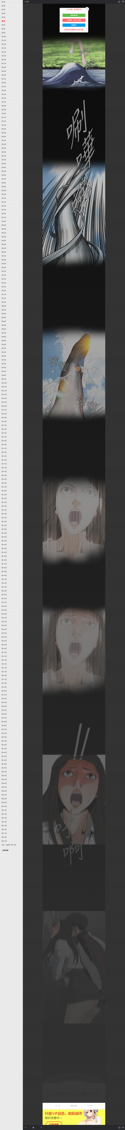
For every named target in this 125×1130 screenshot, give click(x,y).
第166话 (4, 637)
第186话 (4, 714)
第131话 (4, 502)
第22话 (4, 83)
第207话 (4, 795)
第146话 (4, 560)
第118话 (4, 452)
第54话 (4, 206)
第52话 (4, 198)
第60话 (4, 229)
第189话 (4, 725)
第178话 (4, 683)
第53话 (4, 202)
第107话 (4, 410)
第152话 (4, 583)
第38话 (4, 144)
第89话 (4, 340)
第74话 (4, 283)
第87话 (4, 333)
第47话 (4, 179)
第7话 (3, 25)
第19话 (4, 71)
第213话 (4, 818)
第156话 (4, 598)
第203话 (4, 779)
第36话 (4, 136)
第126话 (4, 483)
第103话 (4, 394)
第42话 (4, 160)
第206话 (4, 791)
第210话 (4, 806)
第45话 (4, 171)
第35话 (4, 133)
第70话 (4, 267)
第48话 (4, 183)
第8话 (3, 29)
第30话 (4, 113)
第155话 (4, 594)
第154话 (4, 591)
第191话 (4, 733)
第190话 (4, 729)
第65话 (4, 248)
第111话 (4, 425)
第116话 (4, 444)
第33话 (4, 125)
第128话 (4, 491)
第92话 (4, 352)
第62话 (4, 236)
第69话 (4, 263)
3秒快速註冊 (74, 15)
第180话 (4, 691)
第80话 (4, 306)
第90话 (4, 344)
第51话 (4, 194)
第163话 (4, 625)
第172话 (4, 660)
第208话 (4, 798)
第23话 (4, 86)
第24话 (4, 90)
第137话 (4, 525)
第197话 (4, 756)
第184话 (4, 706)
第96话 (4, 367)
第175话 (4, 671)
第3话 (3, 9)
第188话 (4, 721)
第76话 (4, 290)
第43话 (4, 163)
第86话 (4, 329)
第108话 (4, 414)
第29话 (4, 109)
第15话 (4, 56)
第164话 (4, 629)
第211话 (4, 810)
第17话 (4, 63)
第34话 (4, 129)
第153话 (4, 587)
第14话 (4, 52)
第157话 (4, 602)
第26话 (4, 98)
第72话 (4, 275)
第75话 (4, 287)
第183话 (4, 702)
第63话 (4, 240)
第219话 (4, 841)
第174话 (4, 668)
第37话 (4, 140)
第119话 (4, 456)
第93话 (4, 356)
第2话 (3, 6)
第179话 (4, 687)
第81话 (4, 310)
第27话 (4, 102)
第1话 (3, 2)
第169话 (4, 648)
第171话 (4, 656)
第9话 (3, 32)
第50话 (4, 190)
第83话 (4, 317)
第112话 (4, 429)
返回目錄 (5, 850)
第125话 (4, 479)
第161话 (4, 618)
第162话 (4, 621)
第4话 (3, 13)
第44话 (4, 167)
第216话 (4, 829)
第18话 (4, 67)
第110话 (4, 421)
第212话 (4, 814)
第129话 (4, 494)
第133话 (4, 510)
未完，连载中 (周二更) (9, 845)
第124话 (4, 475)
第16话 (4, 59)
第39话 (4, 148)
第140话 (4, 537)
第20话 (4, 75)
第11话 (4, 40)
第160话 (4, 614)
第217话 (4, 833)
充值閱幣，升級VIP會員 (74, 20)
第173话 (4, 664)
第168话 (4, 645)
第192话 (4, 737)
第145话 (4, 556)
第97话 (4, 371)
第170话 (4, 652)
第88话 (4, 337)
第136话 (4, 521)
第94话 (4, 360)
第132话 (4, 506)
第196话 (4, 752)
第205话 (4, 787)
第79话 (4, 302)
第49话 (4, 186)
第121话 (4, 464)
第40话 (4, 152)
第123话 (4, 471)
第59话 (4, 225)
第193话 (4, 741)
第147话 (4, 564)
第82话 (4, 313)
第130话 (4, 498)
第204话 (4, 783)
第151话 (4, 579)
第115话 (4, 441)
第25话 (4, 94)
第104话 (4, 398)
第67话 (4, 256)
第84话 (4, 321)
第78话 (4, 298)
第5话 (3, 17)
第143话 (4, 548)
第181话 (4, 695)
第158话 (4, 606)
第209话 (4, 802)
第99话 (4, 379)
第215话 (4, 825)
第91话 (4, 348)
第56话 (4, 213)
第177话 (4, 679)
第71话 (4, 271)
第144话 (4, 552)
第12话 (4, 44)
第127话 (4, 487)
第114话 (4, 437)
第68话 (4, 260)
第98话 (4, 375)
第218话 (4, 837)
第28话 (4, 106)
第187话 (4, 718)
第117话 (4, 448)
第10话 (4, 36)
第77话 (4, 294)
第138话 (4, 529)
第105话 (4, 402)
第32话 (4, 121)
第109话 (4, 417)
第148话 (4, 568)
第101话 (4, 387)
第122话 (4, 467)
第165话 (4, 633)
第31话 (4, 117)
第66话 (4, 252)
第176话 (4, 675)
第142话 (4, 544)
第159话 (4, 610)
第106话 (4, 406)
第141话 (4, 541)
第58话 (4, 221)
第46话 (4, 175)
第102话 (4, 390)
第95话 (4, 364)
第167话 (4, 641)
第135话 (4, 517)
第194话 (4, 745)
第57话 (4, 217)
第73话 (4, 279)
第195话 (4, 748)
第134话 (4, 514)
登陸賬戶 (74, 25)
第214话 (4, 822)
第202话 (4, 775)
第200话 (4, 768)
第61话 (4, 233)
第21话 (4, 79)
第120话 (4, 460)
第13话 (4, 48)
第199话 (4, 764)
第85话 (4, 325)
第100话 (4, 383)
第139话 (4, 533)
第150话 (4, 575)
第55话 (4, 210)
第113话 (4, 433)
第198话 (4, 760)
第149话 (4, 571)
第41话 (4, 156)
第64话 (4, 244)
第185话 (4, 710)
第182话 (4, 698)
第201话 (4, 772)
